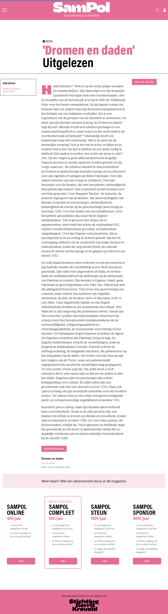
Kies (21, 561)
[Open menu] (4, 10)
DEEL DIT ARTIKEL (144, 81)
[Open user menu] (164, 10)
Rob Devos (9, 83)
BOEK (48, 41)
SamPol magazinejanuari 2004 (11, 90)
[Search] (157, 10)
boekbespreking (54, 448)
